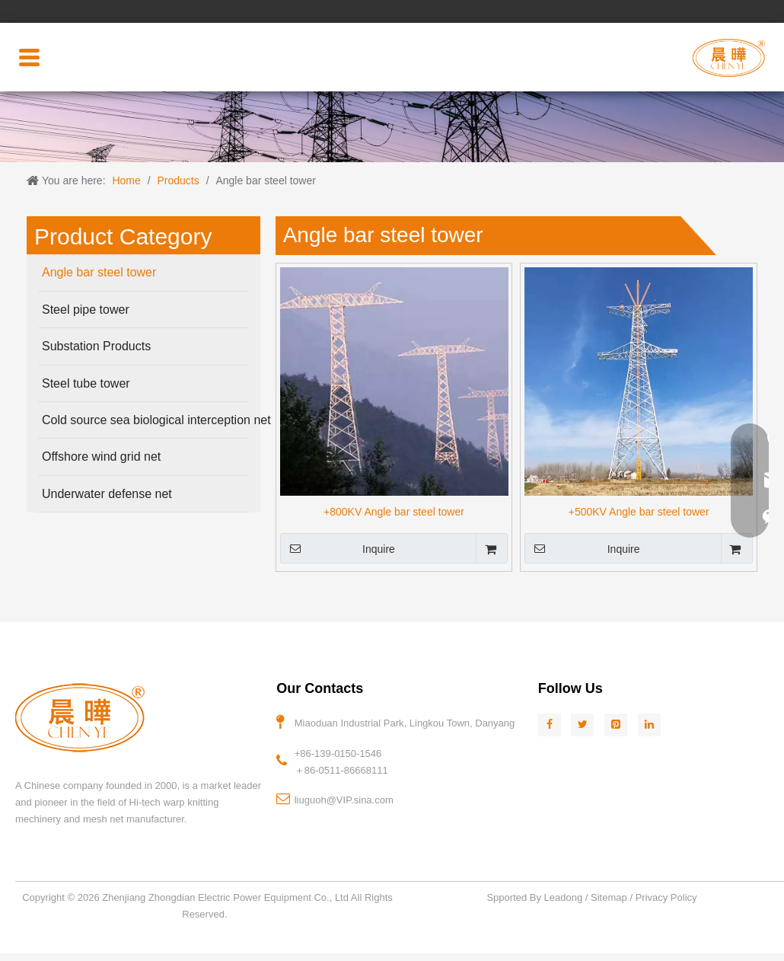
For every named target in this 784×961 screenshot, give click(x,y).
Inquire (337, 548)
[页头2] (392, 126)
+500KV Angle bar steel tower (639, 512)
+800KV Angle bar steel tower (393, 512)
